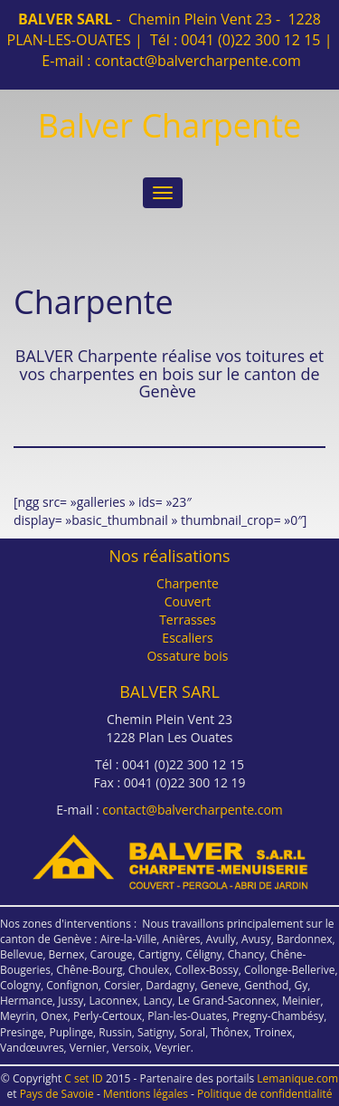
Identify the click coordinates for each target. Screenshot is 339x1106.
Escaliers (187, 637)
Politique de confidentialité (264, 1093)
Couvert (188, 601)
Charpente (187, 583)
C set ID (83, 1078)
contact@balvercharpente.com (198, 61)
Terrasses (187, 619)
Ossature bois (187, 655)
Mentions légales (145, 1093)
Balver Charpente (169, 125)
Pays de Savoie (57, 1093)
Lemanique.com (297, 1078)
